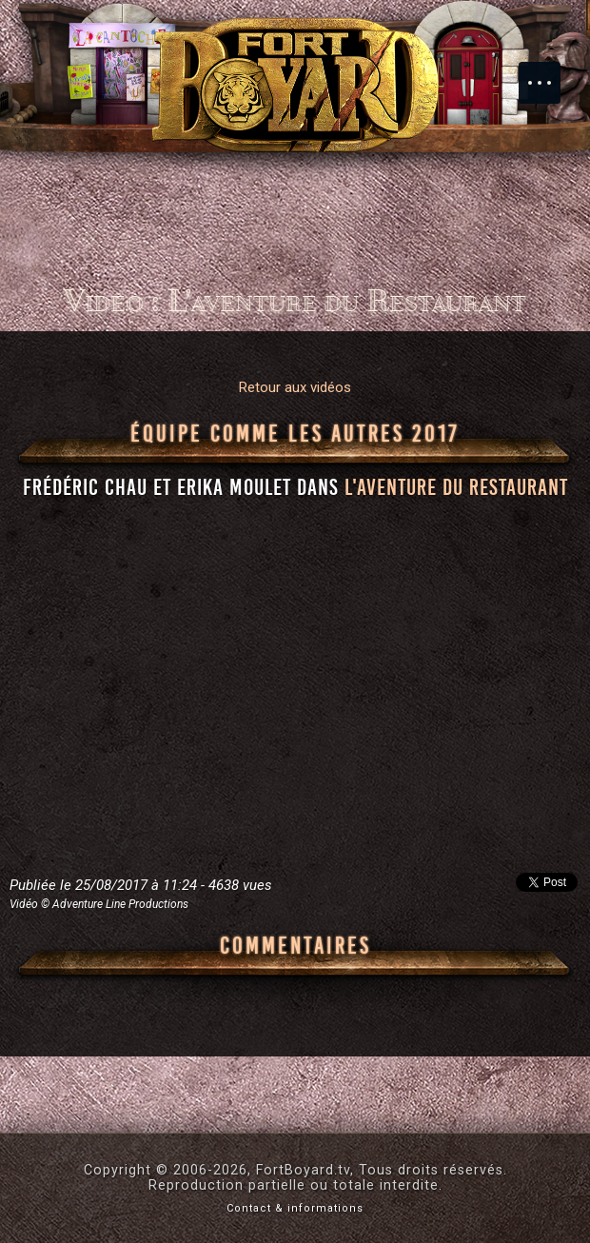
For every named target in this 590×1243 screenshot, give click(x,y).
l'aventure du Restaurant (456, 487)
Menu (549, 73)
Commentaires (295, 946)
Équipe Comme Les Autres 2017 (295, 434)
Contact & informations (295, 1208)
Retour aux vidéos (295, 387)
